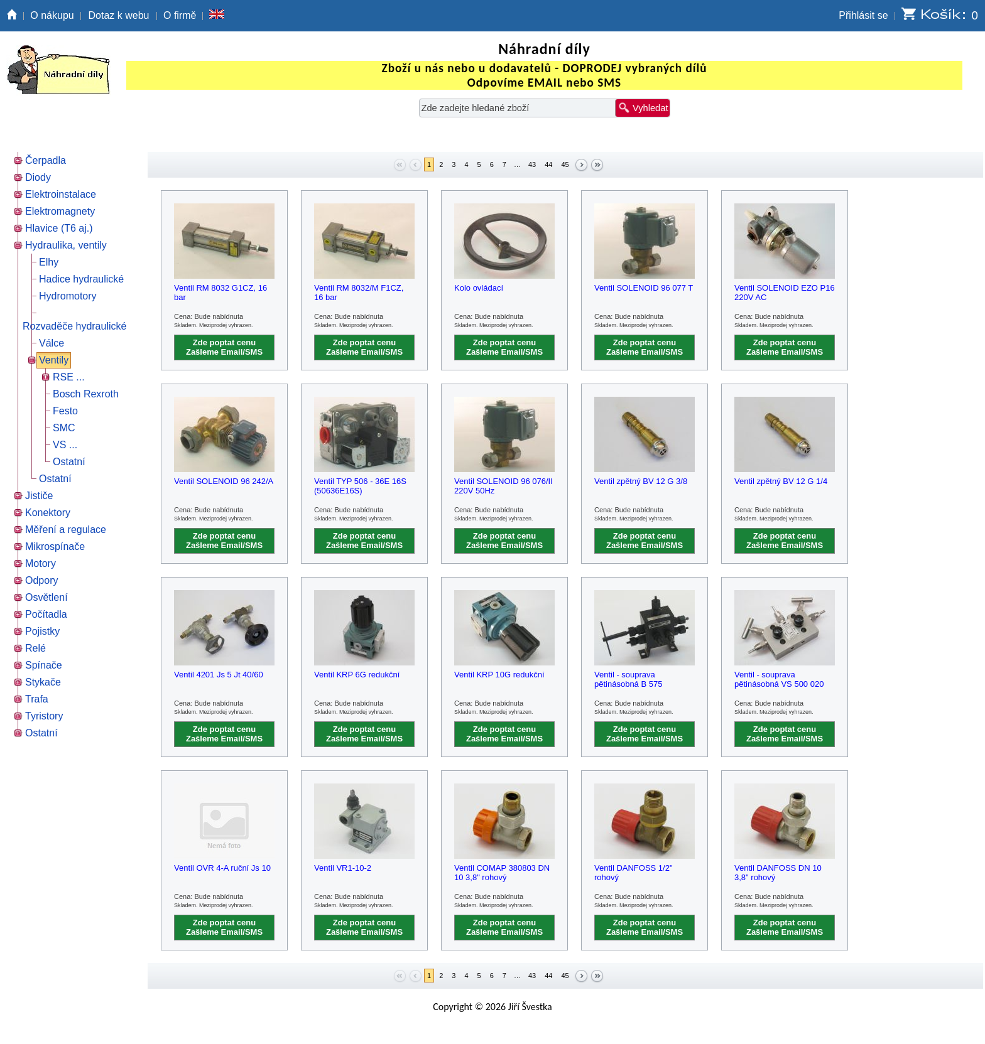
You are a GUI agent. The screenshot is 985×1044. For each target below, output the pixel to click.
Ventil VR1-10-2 (342, 868)
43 (532, 164)
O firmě (179, 15)
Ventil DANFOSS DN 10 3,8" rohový (778, 872)
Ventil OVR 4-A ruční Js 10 (222, 868)
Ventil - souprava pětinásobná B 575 (628, 679)
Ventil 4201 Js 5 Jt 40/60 (218, 674)
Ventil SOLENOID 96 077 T (643, 288)
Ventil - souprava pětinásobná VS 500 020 (779, 679)
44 (548, 164)
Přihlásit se (863, 15)
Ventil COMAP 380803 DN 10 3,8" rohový (502, 872)
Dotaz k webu (119, 15)
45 (565, 164)
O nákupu (51, 15)
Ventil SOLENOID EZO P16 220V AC (784, 292)
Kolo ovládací (478, 288)
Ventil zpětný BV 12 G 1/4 (780, 481)
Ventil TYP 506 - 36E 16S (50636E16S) (360, 485)
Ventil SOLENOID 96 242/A (223, 481)
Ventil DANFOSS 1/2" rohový (633, 872)
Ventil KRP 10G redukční (499, 674)
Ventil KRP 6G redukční (357, 674)
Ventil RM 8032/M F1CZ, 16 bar (358, 292)
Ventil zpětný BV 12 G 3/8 (640, 481)
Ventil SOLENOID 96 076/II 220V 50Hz (503, 485)
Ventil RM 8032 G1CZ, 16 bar (220, 292)
